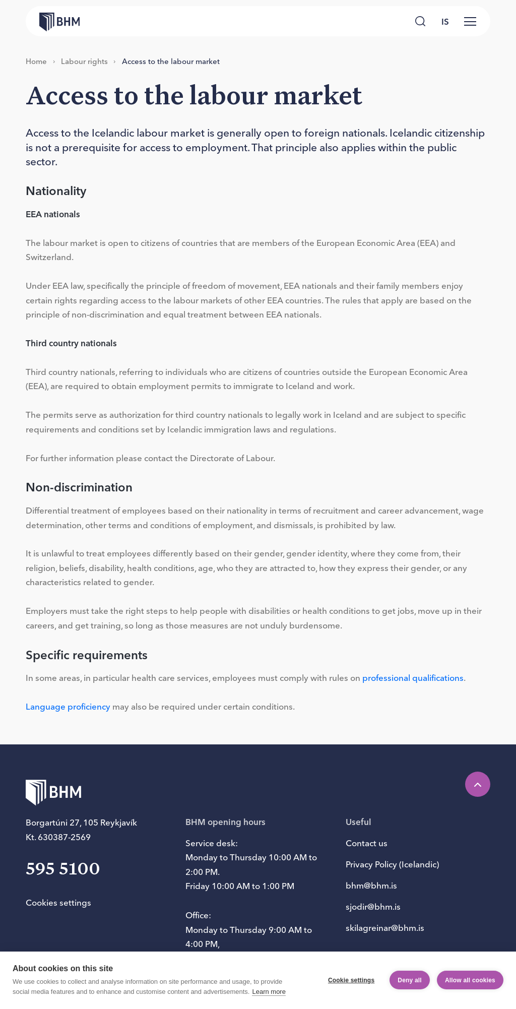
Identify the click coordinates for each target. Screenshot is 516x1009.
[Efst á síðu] (477, 784)
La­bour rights (84, 61)
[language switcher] (445, 21)
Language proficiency (68, 706)
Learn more (268, 991)
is (445, 21)
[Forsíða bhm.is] (53, 21)
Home (36, 61)
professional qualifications (413, 677)
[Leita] (420, 21)
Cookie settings (351, 980)
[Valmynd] (470, 21)
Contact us (367, 843)
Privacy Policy (371, 864)
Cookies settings (58, 902)
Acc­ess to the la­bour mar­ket (171, 61)
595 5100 (63, 869)
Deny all (410, 980)
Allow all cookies (470, 980)
